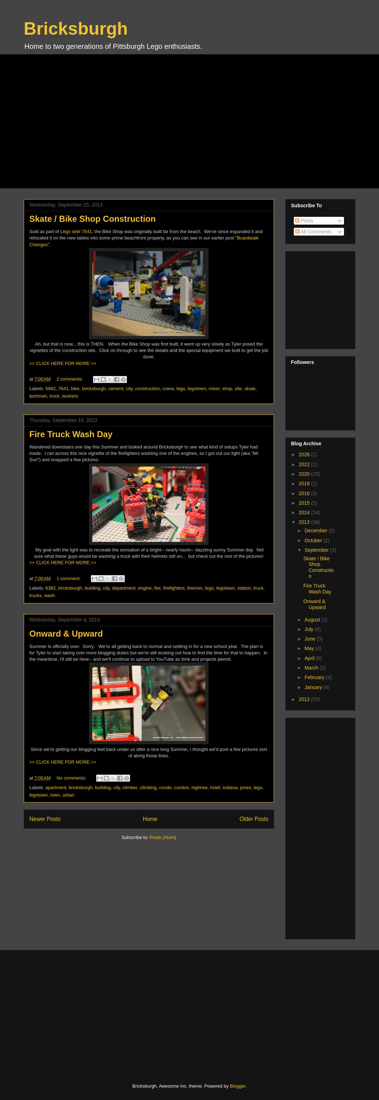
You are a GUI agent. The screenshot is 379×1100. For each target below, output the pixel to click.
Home (150, 819)
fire (157, 588)
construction (147, 388)
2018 (305, 483)
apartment (56, 787)
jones (245, 787)
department (123, 588)
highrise (200, 787)
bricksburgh (94, 388)
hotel (215, 787)
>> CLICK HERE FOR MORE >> (62, 363)
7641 (63, 388)
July (309, 629)
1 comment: (69, 578)
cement (115, 388)
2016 (305, 493)
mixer (214, 388)
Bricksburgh (76, 29)
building (92, 588)
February (315, 677)
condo (165, 787)
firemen (195, 588)
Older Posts (254, 819)
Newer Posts (44, 819)
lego (180, 388)
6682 (51, 388)
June (310, 639)
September (317, 550)
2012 (305, 699)
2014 (305, 512)
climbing (148, 787)
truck (54, 396)
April (310, 658)
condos (181, 787)
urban (68, 795)
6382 (51, 588)
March (312, 668)
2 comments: (70, 379)
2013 (305, 522)
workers (70, 396)
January (313, 687)
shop (227, 388)
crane (168, 388)
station (244, 588)
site (238, 388)
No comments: (72, 778)
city (129, 388)
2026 (305, 454)
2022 (305, 464)
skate (249, 388)
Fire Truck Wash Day (70, 434)
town (55, 795)
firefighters (174, 588)
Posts (304, 221)
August (312, 620)
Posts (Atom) (163, 837)
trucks (35, 595)
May (309, 648)
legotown (197, 388)
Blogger (237, 1086)
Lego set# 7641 (76, 231)
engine (145, 588)
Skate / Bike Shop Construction (92, 219)
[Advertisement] (79, 120)
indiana (230, 787)
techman (38, 396)
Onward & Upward (66, 633)
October (313, 540)
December (316, 530)
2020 (305, 474)
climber (130, 787)
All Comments (313, 232)
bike (75, 388)
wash (49, 595)
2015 (305, 503)
